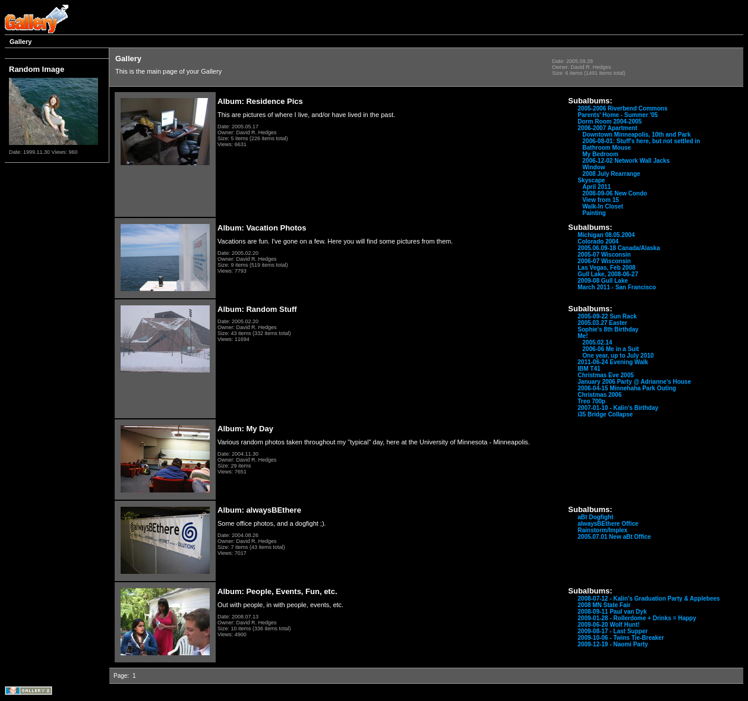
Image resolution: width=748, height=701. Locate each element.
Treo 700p (591, 401)
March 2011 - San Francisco (616, 287)
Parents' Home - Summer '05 (617, 115)
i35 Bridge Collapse (605, 414)
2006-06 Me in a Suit (610, 349)
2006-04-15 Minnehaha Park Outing (626, 388)
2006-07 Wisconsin (603, 261)
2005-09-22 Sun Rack (607, 316)
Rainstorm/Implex (602, 530)
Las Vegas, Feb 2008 (606, 267)
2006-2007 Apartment (607, 128)
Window (593, 167)
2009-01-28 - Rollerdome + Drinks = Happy (636, 618)
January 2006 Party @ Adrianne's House (634, 381)
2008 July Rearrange (611, 173)
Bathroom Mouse (606, 147)
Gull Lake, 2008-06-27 (607, 274)
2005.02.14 (597, 342)
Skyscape (591, 180)
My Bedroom (600, 154)
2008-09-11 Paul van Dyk (611, 611)
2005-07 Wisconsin (603, 254)
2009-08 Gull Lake (602, 280)
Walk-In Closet (602, 206)
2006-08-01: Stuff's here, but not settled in (641, 141)
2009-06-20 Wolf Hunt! (608, 624)
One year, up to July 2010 (618, 355)
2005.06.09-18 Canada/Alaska (618, 248)
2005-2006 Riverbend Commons (622, 108)
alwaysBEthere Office (607, 523)
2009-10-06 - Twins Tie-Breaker (620, 637)
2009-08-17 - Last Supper (612, 631)
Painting (593, 213)
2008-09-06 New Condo (614, 193)
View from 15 (600, 200)
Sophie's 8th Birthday (607, 329)
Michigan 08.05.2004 (606, 235)
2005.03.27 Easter (602, 323)
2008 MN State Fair (603, 605)
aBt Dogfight (595, 517)
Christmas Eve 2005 (605, 375)
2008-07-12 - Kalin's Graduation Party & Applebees (648, 598)
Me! (582, 336)
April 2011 (596, 187)
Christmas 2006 (599, 394)
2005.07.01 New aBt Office (614, 536)
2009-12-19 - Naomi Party (612, 644)
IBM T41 (588, 368)
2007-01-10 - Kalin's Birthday (617, 408)
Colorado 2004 (597, 241)
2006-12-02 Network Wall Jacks (626, 160)
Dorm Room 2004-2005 (609, 121)
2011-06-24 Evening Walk (612, 362)
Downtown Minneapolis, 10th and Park (636, 134)
